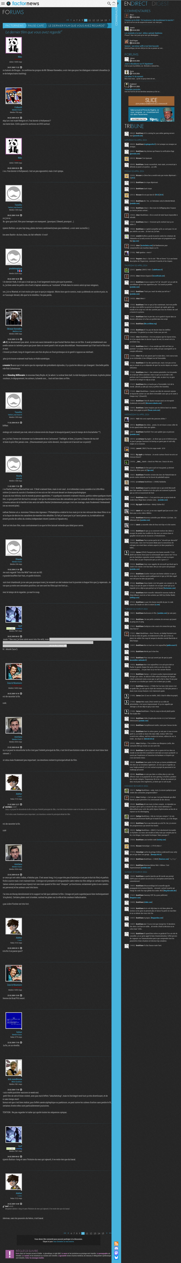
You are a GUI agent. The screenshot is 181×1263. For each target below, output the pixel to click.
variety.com (165, 866)
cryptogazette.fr (153, 144)
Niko (20, 57)
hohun (19, 1032)
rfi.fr (145, 177)
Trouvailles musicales (136, 89)
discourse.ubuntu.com (157, 405)
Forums (135, 54)
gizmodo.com (138, 153)
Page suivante (107, 20)
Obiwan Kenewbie (14, 329)
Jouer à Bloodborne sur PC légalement (142, 63)
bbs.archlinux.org (154, 326)
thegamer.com (139, 927)
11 (87, 20)
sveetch (135, 27)
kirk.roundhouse (15, 1079)
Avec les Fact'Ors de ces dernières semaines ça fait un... (146, 91)
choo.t (135, 14)
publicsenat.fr (138, 659)
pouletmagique (15, 268)
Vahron (135, 58)
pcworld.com (147, 135)
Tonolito (18, 205)
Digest (164, 3)
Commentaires (141, 11)
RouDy (19, 476)
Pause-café (36, 25)
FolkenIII (18, 107)
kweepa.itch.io (164, 880)
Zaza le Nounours (14, 683)
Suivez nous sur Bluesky (120, 1258)
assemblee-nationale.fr (142, 672)
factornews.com (139, 598)
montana (18, 737)
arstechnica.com (150, 245)
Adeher (19, 794)
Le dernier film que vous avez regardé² (76, 25)
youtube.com (143, 203)
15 (103, 20)
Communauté (119, 618)
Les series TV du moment (137, 76)
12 (91, 20)
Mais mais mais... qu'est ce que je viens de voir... (144, 78)
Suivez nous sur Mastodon (120, 1253)
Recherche (107, 4)
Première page (65, 20)
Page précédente (69, 20)
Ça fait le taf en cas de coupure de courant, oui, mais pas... (147, 22)
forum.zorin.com (162, 412)
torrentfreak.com (162, 278)
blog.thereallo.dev (140, 920)
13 (95, 20)
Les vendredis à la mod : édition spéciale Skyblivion (147, 33)
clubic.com (151, 932)
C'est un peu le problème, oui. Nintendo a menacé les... (145, 65)
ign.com (151, 240)
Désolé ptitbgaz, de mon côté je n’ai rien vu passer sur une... (147, 48)
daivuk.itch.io (159, 757)
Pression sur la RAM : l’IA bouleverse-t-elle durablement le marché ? (153, 20)
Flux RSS (120, 1244)
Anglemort (136, 84)
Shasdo (19, 559)
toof (20, 626)
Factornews (14, 25)
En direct (139, 3)
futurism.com (167, 885)
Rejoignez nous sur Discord (120, 1248)
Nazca (135, 71)
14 (99, 20)
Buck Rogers (137, 40)
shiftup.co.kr (143, 608)
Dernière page (110, 20)
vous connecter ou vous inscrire (62, 1241)
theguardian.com (160, 947)
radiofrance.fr (161, 272)
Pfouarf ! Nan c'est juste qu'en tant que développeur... (145, 35)
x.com (161, 615)
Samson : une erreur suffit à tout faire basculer (145, 46)
